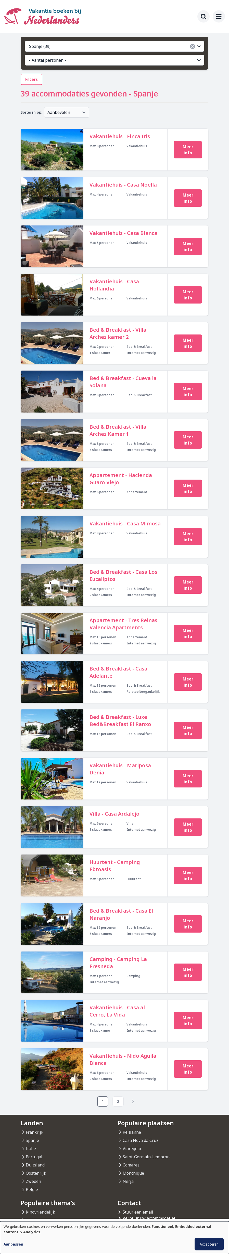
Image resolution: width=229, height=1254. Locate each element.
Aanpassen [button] (13, 1244)
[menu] (219, 16)
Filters (31, 79)
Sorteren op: (31, 112)
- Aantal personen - (115, 60)
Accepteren (209, 1244)
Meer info (188, 150)
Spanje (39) (115, 46)
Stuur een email (138, 1212)
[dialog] (114, 1237)
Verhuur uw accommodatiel (149, 1218)
